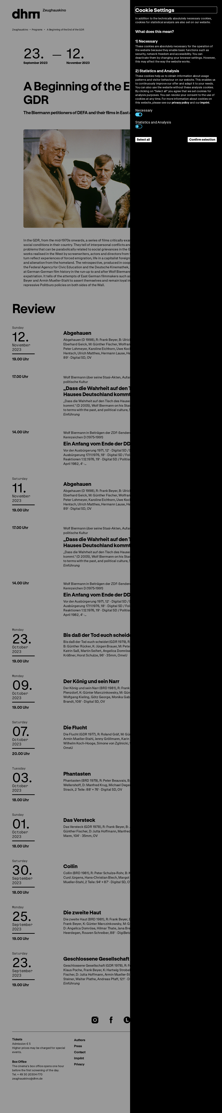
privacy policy (180, 102)
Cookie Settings (154, 10)
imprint (204, 102)
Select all (143, 139)
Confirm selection (202, 139)
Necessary (143, 112)
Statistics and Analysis (153, 124)
